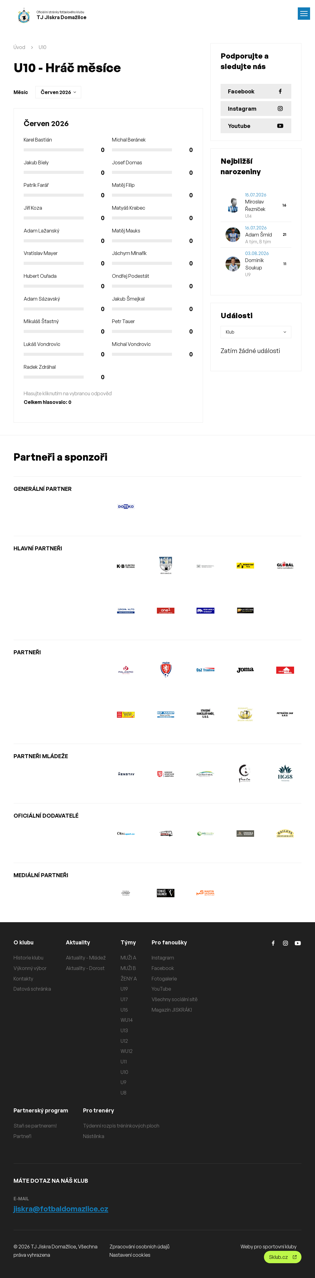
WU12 (127, 1051)
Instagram (163, 958)
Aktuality (78, 942)
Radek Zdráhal (40, 367)
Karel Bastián (38, 140)
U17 (124, 999)
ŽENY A (129, 979)
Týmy (128, 942)
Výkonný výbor (30, 968)
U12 (124, 1041)
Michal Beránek (129, 140)
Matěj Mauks (126, 231)
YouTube (161, 989)
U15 (124, 1010)
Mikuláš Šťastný (41, 321)
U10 (42, 47)
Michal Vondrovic (131, 344)
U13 (124, 1030)
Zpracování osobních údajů (139, 1246)
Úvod (19, 47)
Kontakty (23, 979)
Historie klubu (28, 958)
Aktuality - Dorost (85, 968)
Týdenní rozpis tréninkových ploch (122, 1126)
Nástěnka (95, 1136)
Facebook (163, 968)
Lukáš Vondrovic (42, 344)
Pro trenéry (100, 1110)
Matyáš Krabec (128, 208)
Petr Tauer (123, 321)
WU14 (127, 1020)
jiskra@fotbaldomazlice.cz (61, 1208)
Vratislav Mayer (41, 253)
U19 (124, 989)
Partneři (22, 1136)
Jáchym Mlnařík (129, 253)
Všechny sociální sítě (174, 999)
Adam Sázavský (42, 299)
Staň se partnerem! (35, 1126)
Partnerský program (42, 1110)
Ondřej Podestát (130, 276)
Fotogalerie (164, 979)
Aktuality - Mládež (86, 958)
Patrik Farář (36, 185)
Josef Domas (127, 162)
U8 (123, 1093)
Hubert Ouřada (40, 276)
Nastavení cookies (130, 1255)
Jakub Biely (36, 162)
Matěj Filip (123, 185)
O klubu (24, 942)
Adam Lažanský (41, 231)
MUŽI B (128, 968)
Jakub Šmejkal (128, 299)
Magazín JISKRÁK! (172, 1010)
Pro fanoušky (170, 942)
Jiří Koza (33, 208)
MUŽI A (128, 958)
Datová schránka (32, 989)
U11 (124, 1061)
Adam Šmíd (258, 235)
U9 (123, 1082)
